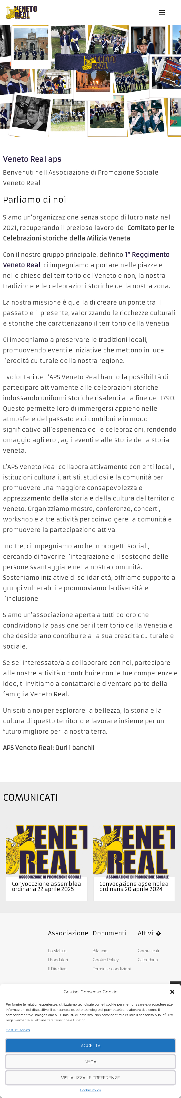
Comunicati (148, 950)
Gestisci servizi (18, 1030)
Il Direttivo (57, 969)
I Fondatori (58, 960)
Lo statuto (57, 950)
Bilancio (100, 950)
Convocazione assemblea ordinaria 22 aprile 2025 (46, 887)
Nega (90, 1061)
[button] (172, 992)
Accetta (91, 1045)
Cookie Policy (90, 1090)
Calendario (148, 960)
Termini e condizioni (112, 969)
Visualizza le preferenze (90, 1078)
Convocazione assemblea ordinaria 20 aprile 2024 (134, 887)
